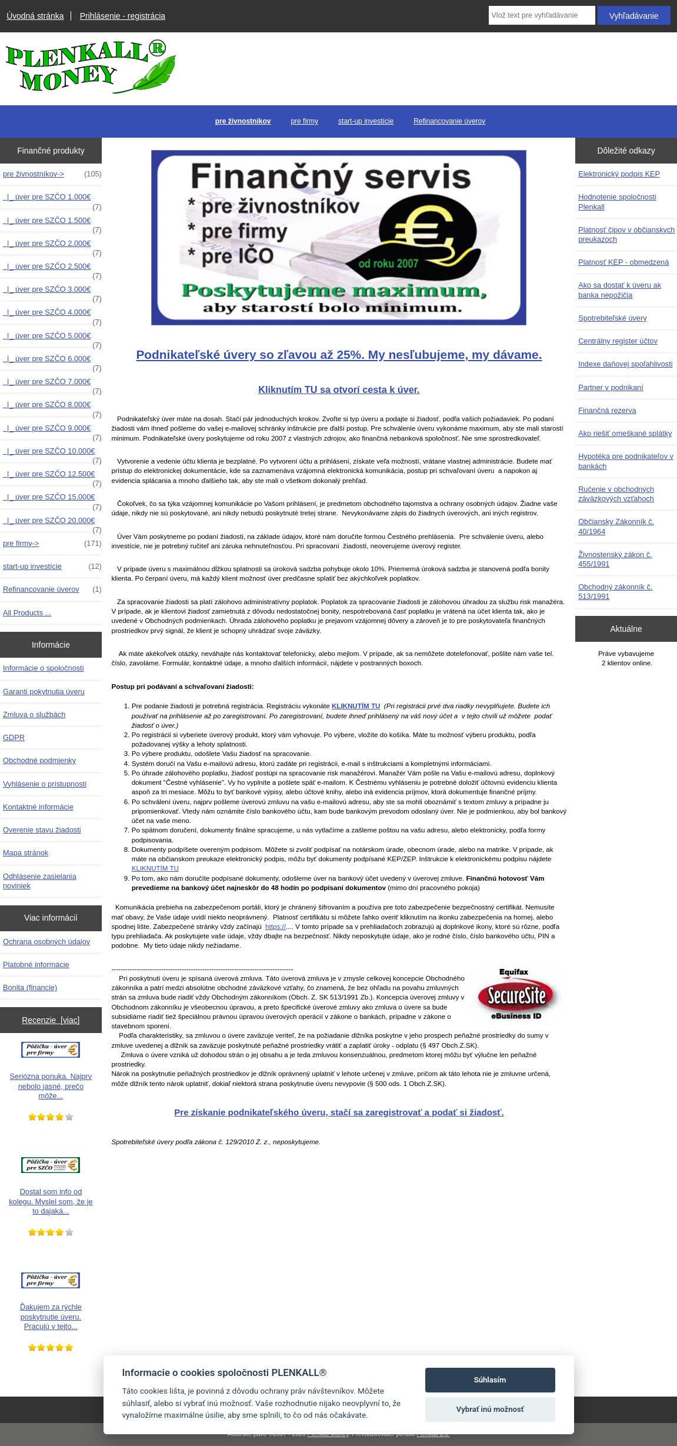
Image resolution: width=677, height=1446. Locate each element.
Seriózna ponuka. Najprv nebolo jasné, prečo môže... (51, 1071)
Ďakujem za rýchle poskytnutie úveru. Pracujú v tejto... (51, 1301)
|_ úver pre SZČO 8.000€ (52, 407)
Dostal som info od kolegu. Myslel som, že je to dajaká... (50, 1186)
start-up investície (365, 121)
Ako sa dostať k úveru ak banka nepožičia (619, 290)
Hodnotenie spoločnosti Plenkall (617, 201)
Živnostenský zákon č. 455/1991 (615, 559)
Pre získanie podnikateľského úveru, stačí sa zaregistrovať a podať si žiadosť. (338, 1112)
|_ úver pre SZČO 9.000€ (52, 431)
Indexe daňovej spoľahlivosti (625, 363)
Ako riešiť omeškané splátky (625, 433)
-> (52, 174)
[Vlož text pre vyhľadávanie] (542, 15)
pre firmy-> (52, 543)
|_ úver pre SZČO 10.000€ (52, 454)
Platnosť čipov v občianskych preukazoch (626, 234)
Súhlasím (490, 1379)
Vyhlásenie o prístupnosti (44, 783)
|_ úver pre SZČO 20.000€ (52, 523)
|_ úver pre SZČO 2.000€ (52, 246)
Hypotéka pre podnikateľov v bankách (625, 461)
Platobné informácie (36, 964)
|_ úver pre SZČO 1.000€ (52, 200)
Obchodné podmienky (39, 760)
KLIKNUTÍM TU (155, 868)
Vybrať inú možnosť (490, 1409)
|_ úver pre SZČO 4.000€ (52, 315)
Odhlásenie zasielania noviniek (39, 881)
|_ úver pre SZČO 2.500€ (52, 269)
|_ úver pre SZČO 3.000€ (52, 292)
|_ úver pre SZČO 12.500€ (52, 477)
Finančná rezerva (607, 410)
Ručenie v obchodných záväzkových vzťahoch (616, 494)
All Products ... (27, 612)
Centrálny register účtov (618, 340)
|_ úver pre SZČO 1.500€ (52, 223)
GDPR (14, 737)
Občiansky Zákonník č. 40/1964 (616, 526)
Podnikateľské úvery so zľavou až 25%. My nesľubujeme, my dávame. (339, 354)
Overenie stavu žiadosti (42, 829)
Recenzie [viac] (50, 1020)
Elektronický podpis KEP (619, 173)
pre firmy (304, 121)
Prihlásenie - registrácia (122, 16)
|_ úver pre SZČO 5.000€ (52, 338)
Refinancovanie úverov (449, 121)
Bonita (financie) (30, 987)
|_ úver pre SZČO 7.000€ (52, 384)
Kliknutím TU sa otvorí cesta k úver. (338, 389)
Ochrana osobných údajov (46, 941)
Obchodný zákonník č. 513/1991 (615, 591)
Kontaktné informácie (38, 806)
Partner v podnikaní (610, 387)
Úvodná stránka (35, 16)
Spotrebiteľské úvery (612, 318)
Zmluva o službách (34, 714)
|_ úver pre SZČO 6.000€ (52, 361)
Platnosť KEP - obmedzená (623, 262)
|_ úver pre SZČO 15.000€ (52, 500)
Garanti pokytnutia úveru (44, 691)
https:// (275, 926)
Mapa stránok (25, 852)
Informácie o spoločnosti (43, 668)
